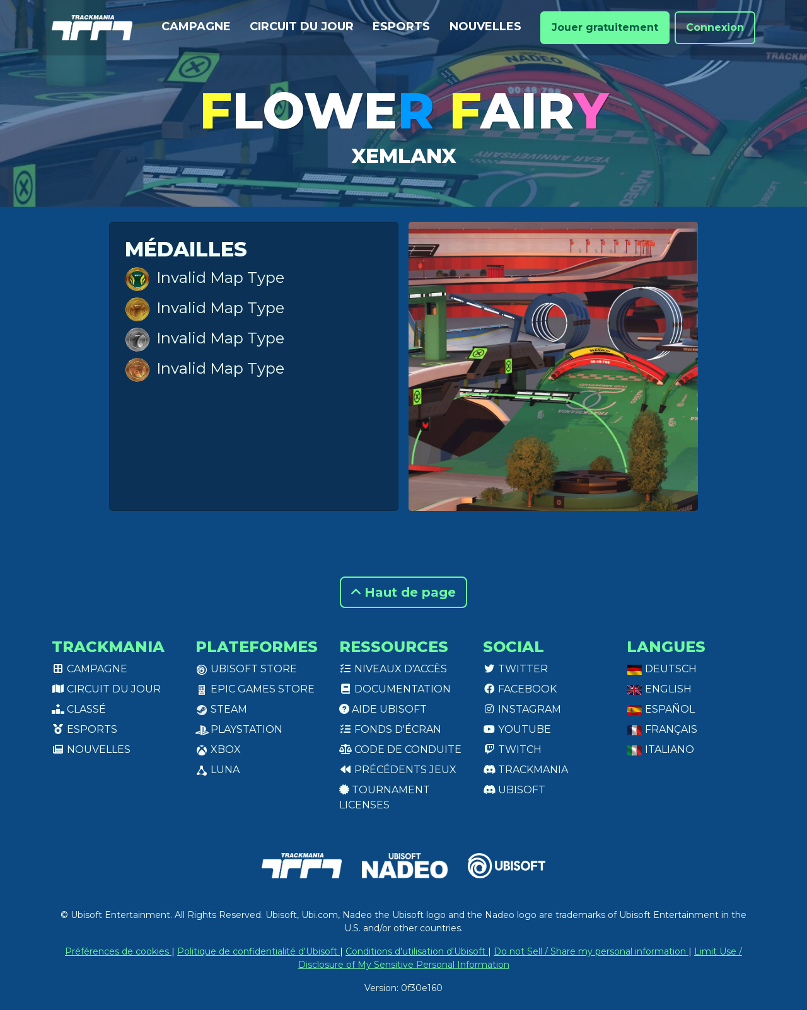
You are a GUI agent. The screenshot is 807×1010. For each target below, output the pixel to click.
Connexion (715, 27)
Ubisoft (514, 790)
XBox (218, 749)
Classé (79, 709)
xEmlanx (403, 156)
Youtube (517, 729)
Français (662, 729)
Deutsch (662, 669)
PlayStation (238, 729)
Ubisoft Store (246, 669)
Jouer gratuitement (605, 27)
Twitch (512, 749)
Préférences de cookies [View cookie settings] (118, 951)
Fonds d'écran (390, 729)
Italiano (660, 749)
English (659, 689)
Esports (401, 26)
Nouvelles (485, 26)
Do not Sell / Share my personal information (591, 951)
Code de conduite (400, 749)
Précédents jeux (397, 770)
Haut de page (403, 592)
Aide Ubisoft (383, 709)
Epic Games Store (255, 689)
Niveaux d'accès (393, 669)
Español (661, 709)
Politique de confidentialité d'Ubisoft (258, 951)
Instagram (522, 709)
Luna (217, 770)
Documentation (395, 689)
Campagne (196, 26)
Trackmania (525, 770)
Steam (221, 709)
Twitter (515, 669)
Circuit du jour (302, 26)
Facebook (520, 689)
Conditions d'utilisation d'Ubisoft (416, 951)
